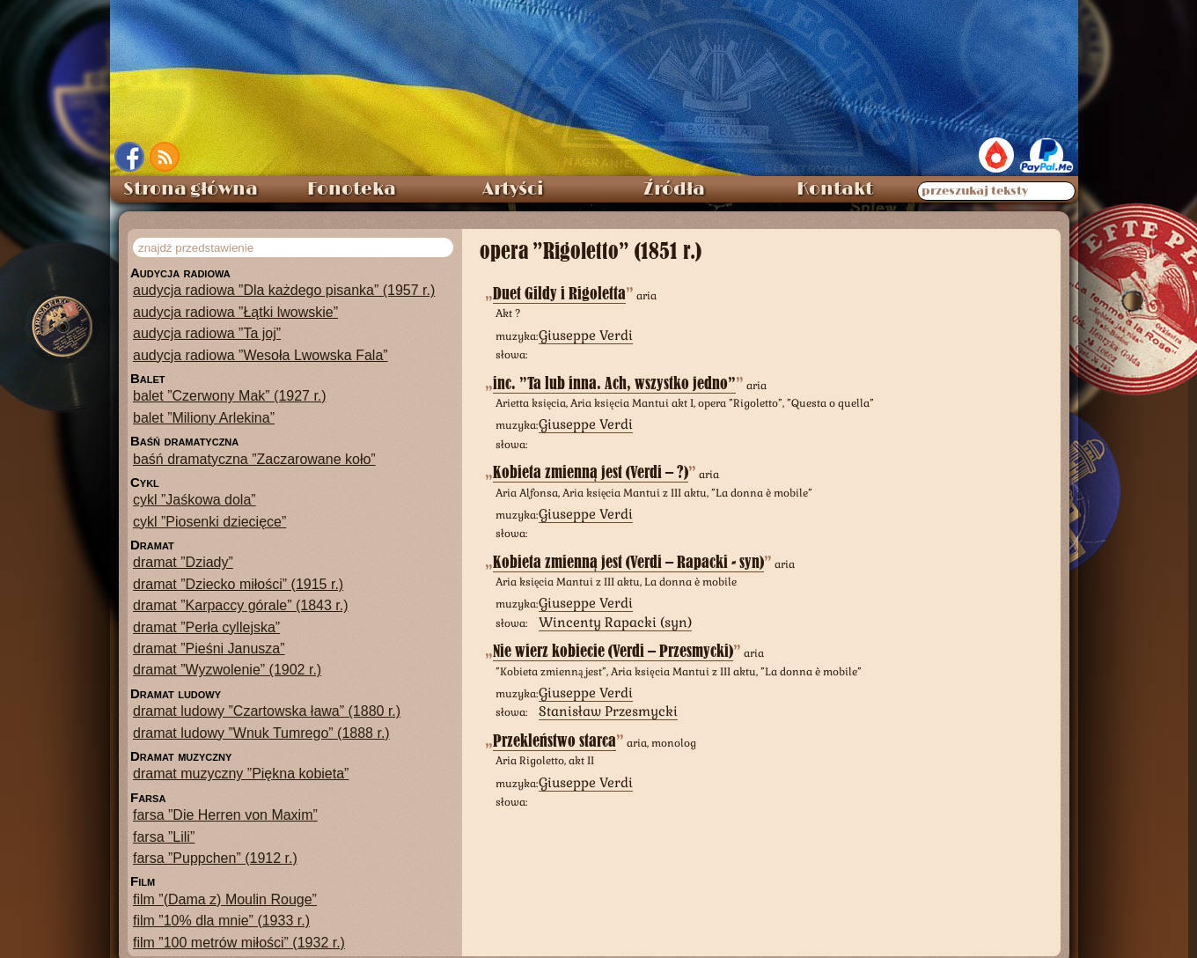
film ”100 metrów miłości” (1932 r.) (239, 942)
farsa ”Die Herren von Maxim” (225, 814)
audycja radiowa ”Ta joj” (207, 333)
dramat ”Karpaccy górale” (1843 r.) (241, 605)
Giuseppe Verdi (586, 335)
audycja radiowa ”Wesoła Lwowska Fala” (260, 355)
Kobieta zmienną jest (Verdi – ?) (590, 472)
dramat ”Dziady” (183, 562)
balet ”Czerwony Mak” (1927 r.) (230, 395)
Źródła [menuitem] (674, 189)
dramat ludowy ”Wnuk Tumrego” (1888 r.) (261, 733)
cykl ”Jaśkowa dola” (194, 499)
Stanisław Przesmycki (608, 711)
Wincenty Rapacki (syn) (615, 622)
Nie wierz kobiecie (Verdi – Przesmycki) (613, 651)
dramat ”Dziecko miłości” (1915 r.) (238, 584)
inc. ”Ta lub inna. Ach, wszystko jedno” (614, 383)
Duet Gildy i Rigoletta (559, 293)
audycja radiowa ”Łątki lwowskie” (235, 312)
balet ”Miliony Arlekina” (204, 417)
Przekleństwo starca (554, 741)
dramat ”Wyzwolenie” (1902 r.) (227, 669)
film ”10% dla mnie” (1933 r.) (221, 920)
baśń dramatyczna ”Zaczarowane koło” (254, 459)
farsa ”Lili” (164, 836)
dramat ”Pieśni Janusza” (209, 648)
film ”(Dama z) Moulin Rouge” (225, 899)
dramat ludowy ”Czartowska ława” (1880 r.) (266, 711)
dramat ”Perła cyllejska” (206, 627)
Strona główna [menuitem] (190, 189)
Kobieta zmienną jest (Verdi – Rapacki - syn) (628, 562)
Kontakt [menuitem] (835, 189)
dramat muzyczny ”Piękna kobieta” (241, 773)
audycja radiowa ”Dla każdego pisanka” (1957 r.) (284, 290)
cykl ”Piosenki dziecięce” (209, 521)
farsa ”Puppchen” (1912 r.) (215, 858)
